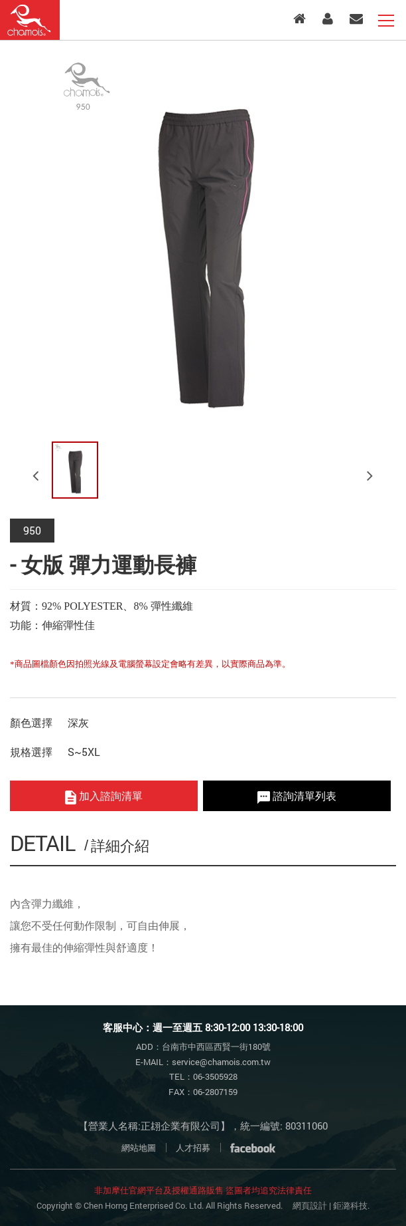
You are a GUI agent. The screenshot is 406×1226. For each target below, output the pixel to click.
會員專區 (327, 18)
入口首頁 (299, 18)
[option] (203, 244)
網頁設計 (310, 1205)
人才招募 (193, 1148)
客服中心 (356, 18)
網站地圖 (138, 1148)
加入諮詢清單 (104, 796)
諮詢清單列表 (296, 796)
